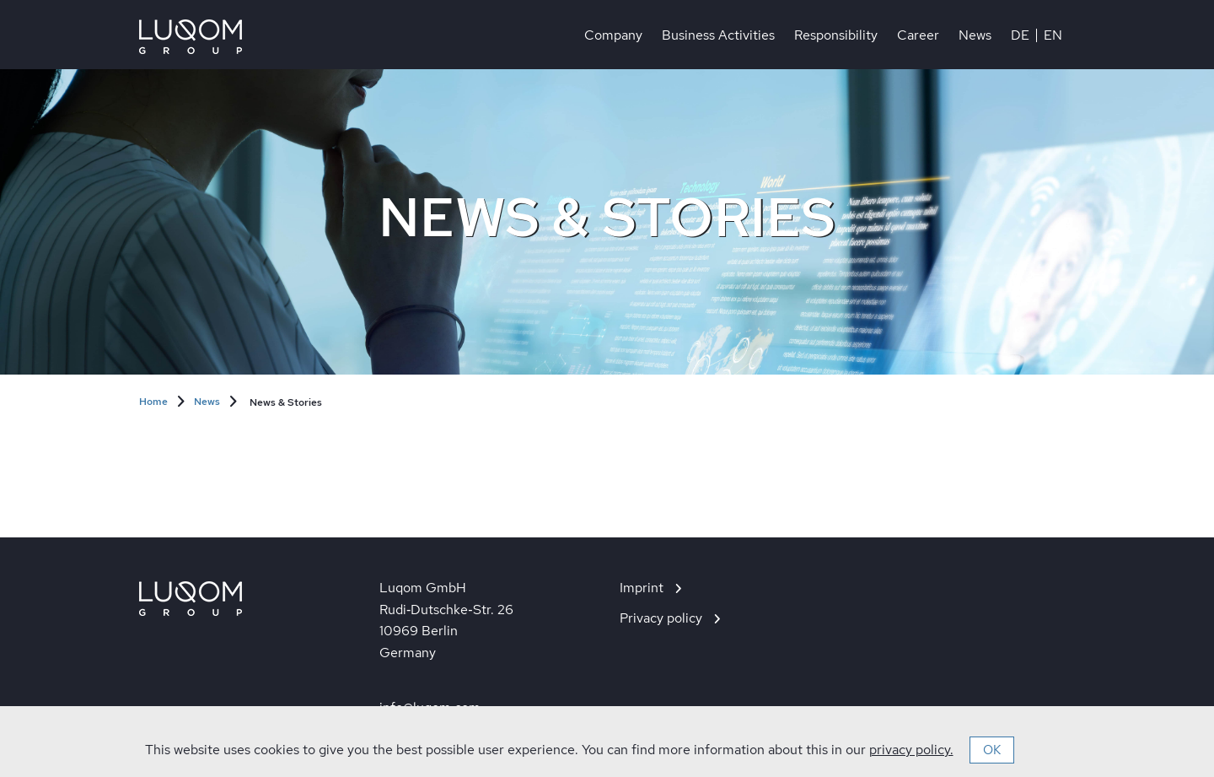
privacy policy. (911, 749)
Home (153, 401)
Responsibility (836, 35)
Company (613, 35)
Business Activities (718, 35)
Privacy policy (661, 618)
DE (1020, 35)
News (975, 35)
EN (1053, 35)
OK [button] (992, 750)
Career (918, 35)
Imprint (641, 587)
